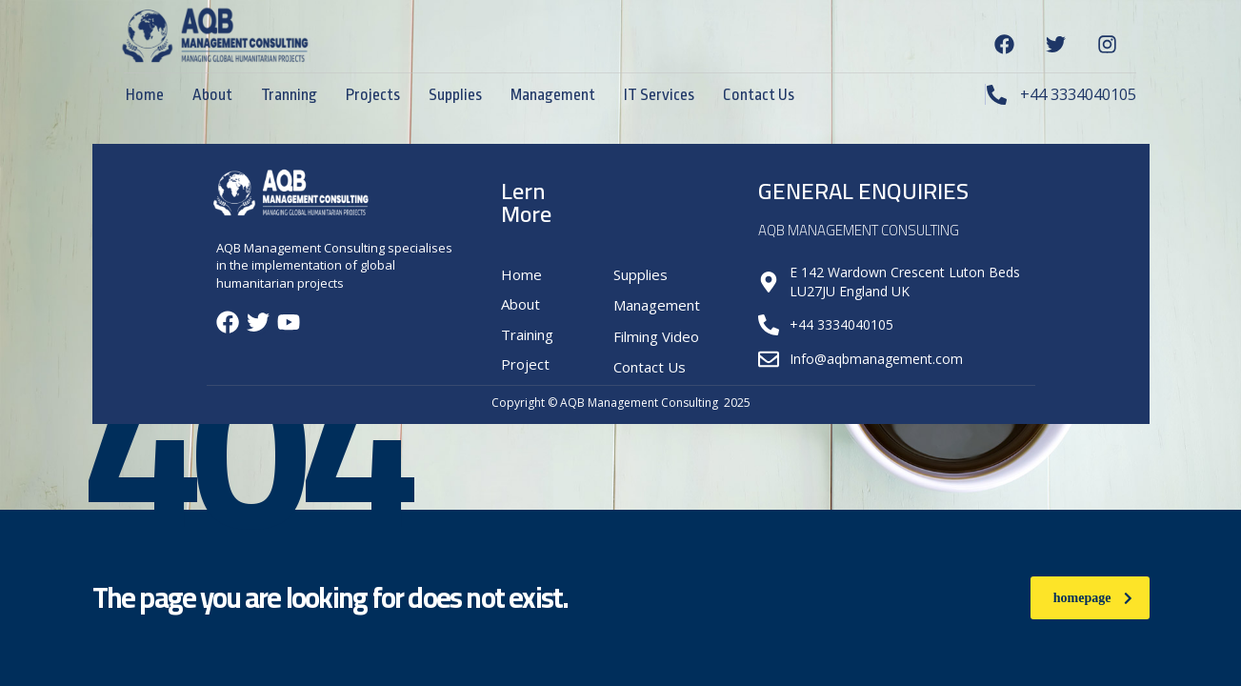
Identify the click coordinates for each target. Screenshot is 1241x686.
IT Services (659, 95)
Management (552, 95)
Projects (373, 95)
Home (145, 95)
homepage (1092, 598)
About (212, 95)
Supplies (455, 95)
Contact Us (758, 95)
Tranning (289, 95)
